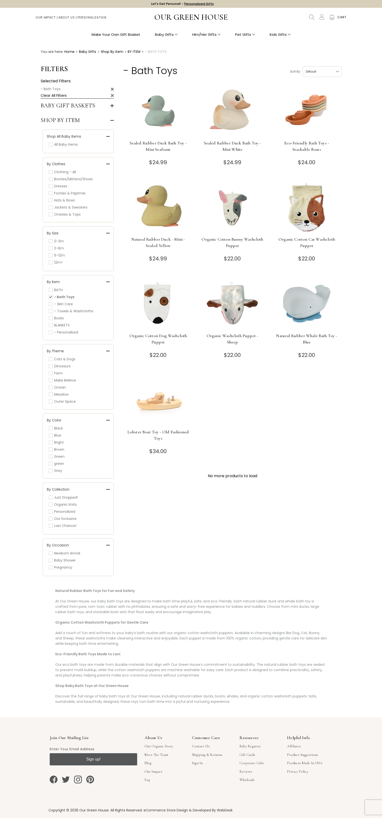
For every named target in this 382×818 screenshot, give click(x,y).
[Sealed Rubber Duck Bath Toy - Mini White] (232, 111)
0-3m (56, 241)
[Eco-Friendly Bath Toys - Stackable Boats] (307, 111)
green (56, 463)
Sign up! (93, 759)
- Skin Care (61, 304)
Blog (148, 763)
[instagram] (78, 779)
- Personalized (63, 332)
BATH (56, 289)
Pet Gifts (245, 36)
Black (56, 428)
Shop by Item (60, 120)
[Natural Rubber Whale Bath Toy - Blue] (307, 303)
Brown (56, 449)
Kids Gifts (280, 36)
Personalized (62, 511)
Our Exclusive (62, 518)
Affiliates (294, 746)
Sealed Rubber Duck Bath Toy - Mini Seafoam (158, 146)
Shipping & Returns (207, 754)
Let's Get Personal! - (182, 4)
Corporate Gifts (251, 763)
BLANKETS (59, 325)
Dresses (58, 186)
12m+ (56, 262)
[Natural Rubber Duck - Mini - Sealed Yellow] (158, 207)
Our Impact (46, 20)
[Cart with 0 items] (341, 19)
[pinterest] (90, 779)
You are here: (52, 51)
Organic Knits (63, 504)
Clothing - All (62, 172)
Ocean (57, 387)
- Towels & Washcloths (71, 311)
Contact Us (201, 746)
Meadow (58, 394)
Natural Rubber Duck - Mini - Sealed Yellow (158, 242)
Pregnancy (60, 567)
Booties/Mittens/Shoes (71, 179)
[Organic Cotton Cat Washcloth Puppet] (307, 207)
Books (56, 318)
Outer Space (62, 401)
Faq (147, 780)
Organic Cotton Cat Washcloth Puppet (306, 242)
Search (312, 19)
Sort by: (295, 71)
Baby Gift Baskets (68, 105)
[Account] (322, 19)
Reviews (245, 771)
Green (57, 456)
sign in (197, 763)
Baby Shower (62, 560)
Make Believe (62, 380)
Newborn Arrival (64, 553)
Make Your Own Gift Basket (116, 36)
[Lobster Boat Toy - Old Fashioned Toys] (158, 400)
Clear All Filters (54, 95)
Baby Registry (250, 746)
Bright (56, 442)
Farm (56, 373)
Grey (55, 470)
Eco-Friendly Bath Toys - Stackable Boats (306, 146)
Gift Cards (247, 754)
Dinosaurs (60, 366)
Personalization (91, 20)
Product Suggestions (302, 754)
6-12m (57, 255)
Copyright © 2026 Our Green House (78, 810)
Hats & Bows (62, 200)
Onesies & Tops (65, 214)
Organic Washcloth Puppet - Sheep (232, 339)
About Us (66, 20)
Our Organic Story (158, 746)
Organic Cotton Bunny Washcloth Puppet (232, 242)
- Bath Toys (50, 88)
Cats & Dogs (62, 359)
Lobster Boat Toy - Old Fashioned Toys (158, 435)
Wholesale (247, 780)
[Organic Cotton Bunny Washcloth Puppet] (232, 207)
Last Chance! (62, 525)
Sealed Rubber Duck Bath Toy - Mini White (232, 146)
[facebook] (53, 779)
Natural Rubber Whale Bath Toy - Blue (306, 339)
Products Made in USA (305, 763)
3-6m (56, 248)
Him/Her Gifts (206, 36)
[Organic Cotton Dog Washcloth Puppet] (158, 303)
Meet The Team (156, 754)
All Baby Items (63, 144)
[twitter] (66, 779)
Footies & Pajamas (67, 193)
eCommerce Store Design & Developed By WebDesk (188, 810)
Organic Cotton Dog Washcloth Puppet (158, 339)
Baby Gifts (166, 36)
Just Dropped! (63, 497)
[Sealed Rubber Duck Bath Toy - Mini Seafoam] (158, 111)
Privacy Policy (297, 771)
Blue (55, 435)
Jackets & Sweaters (68, 207)
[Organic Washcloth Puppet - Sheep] (232, 303)
